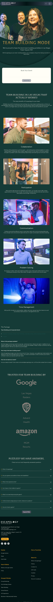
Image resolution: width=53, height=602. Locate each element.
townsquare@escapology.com (8, 524)
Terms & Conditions (36, 573)
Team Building (4, 582)
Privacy (33, 570)
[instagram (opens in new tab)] (8, 538)
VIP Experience (5, 588)
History (33, 558)
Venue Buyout (4, 585)
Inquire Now (26, 80)
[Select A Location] (45, 3)
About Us (33, 552)
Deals (2, 551)
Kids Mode (3, 554)
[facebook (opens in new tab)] (5, 538)
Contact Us (34, 561)
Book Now (5, 533)
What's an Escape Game (7, 562)
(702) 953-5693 (5, 523)
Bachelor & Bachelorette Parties (9, 591)
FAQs (2, 565)
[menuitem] (14, 550)
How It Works (5, 559)
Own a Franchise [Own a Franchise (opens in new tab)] (36, 545)
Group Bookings (5, 576)
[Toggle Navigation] (50, 4)
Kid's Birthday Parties (6, 579)
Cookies (33, 567)
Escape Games (4, 548)
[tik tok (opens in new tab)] (2, 538)
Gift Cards (33, 564)
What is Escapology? (36, 555)
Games (3, 545)
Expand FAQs (26, 506)
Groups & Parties (6, 573)
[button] (26, 469)
